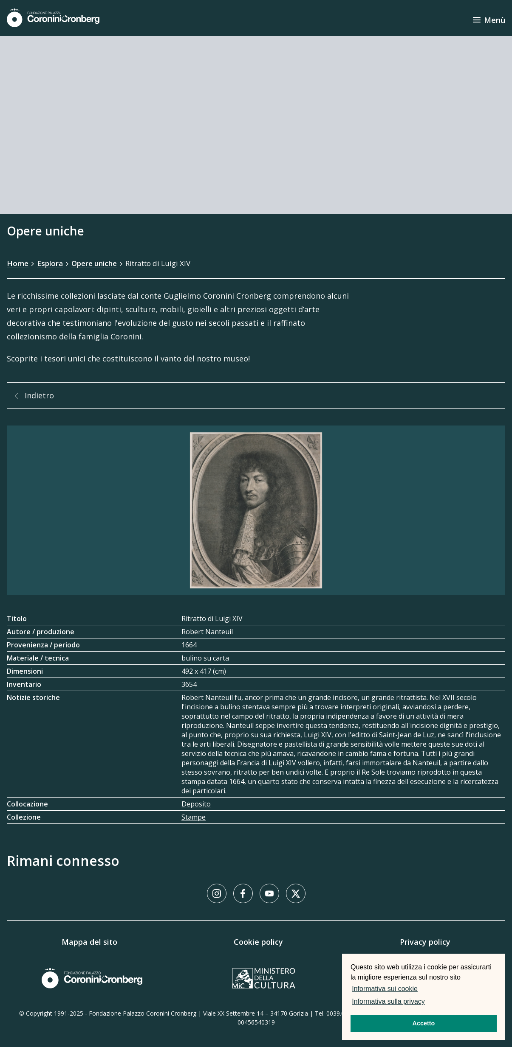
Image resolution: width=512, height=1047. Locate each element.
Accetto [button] (424, 1023)
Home (17, 263)
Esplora (50, 263)
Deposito (196, 804)
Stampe (193, 817)
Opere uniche (94, 263)
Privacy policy (425, 942)
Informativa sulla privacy (388, 1001)
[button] (429, 1002)
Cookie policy (258, 942)
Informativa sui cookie (385, 988)
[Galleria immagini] (256, 510)
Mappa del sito (89, 942)
